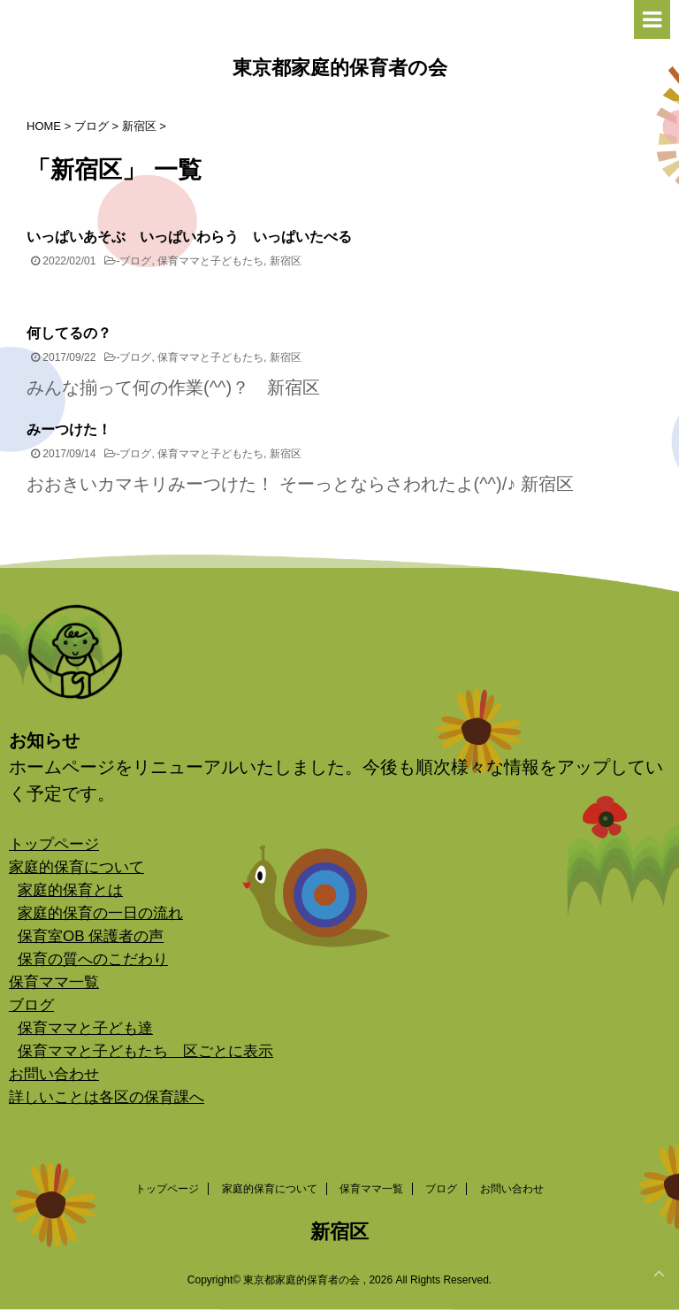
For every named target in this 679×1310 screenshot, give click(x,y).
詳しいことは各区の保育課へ (106, 1097)
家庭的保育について (76, 867)
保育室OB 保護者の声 (91, 936)
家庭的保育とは (70, 890)
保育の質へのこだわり (93, 959)
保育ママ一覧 (54, 982)
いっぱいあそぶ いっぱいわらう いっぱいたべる (189, 236)
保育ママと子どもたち (210, 261)
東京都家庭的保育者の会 (340, 69)
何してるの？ (69, 333)
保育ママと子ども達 (85, 1028)
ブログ (135, 261)
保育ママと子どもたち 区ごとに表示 (145, 1051)
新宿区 (285, 261)
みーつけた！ (69, 429)
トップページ (54, 844)
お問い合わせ (54, 1074)
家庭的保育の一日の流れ (100, 913)
